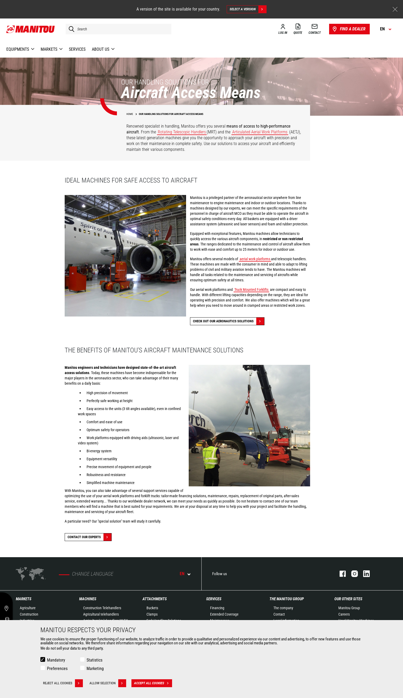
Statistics (94, 660)
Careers (344, 614)
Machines (87, 599)
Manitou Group (349, 608)
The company (283, 608)
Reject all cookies (63, 683)
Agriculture (28, 608)
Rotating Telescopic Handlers (182, 131)
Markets (23, 599)
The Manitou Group (286, 599)
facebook (340, 573)
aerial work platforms (255, 259)
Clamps (152, 614)
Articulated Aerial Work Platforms (259, 131)
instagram (352, 573)
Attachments (155, 599)
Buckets (152, 608)
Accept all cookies (153, 683)
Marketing (95, 668)
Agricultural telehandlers (101, 614)
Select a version (248, 9)
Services (213, 599)
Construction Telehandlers (102, 608)
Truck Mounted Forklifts (251, 289)
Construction (29, 614)
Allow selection (107, 683)
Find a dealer (348, 29)
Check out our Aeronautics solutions (228, 321)
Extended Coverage (224, 614)
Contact (279, 614)
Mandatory (56, 660)
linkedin (364, 573)
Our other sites (348, 599)
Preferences (57, 668)
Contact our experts (89, 537)
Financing (217, 608)
